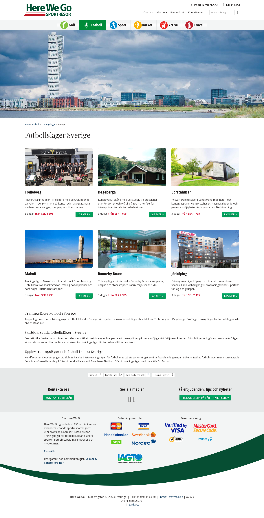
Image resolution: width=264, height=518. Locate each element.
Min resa (162, 12)
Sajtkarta (134, 504)
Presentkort (177, 12)
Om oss (148, 12)
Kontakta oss (196, 12)
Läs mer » (84, 214)
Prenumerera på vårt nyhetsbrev (205, 398)
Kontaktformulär (58, 398)
